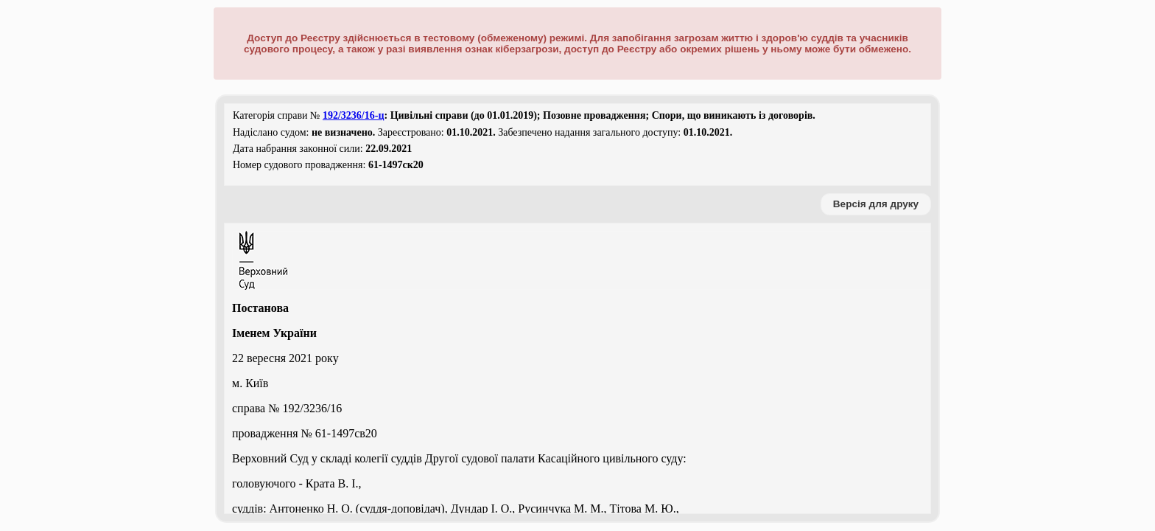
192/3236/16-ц (354, 115)
